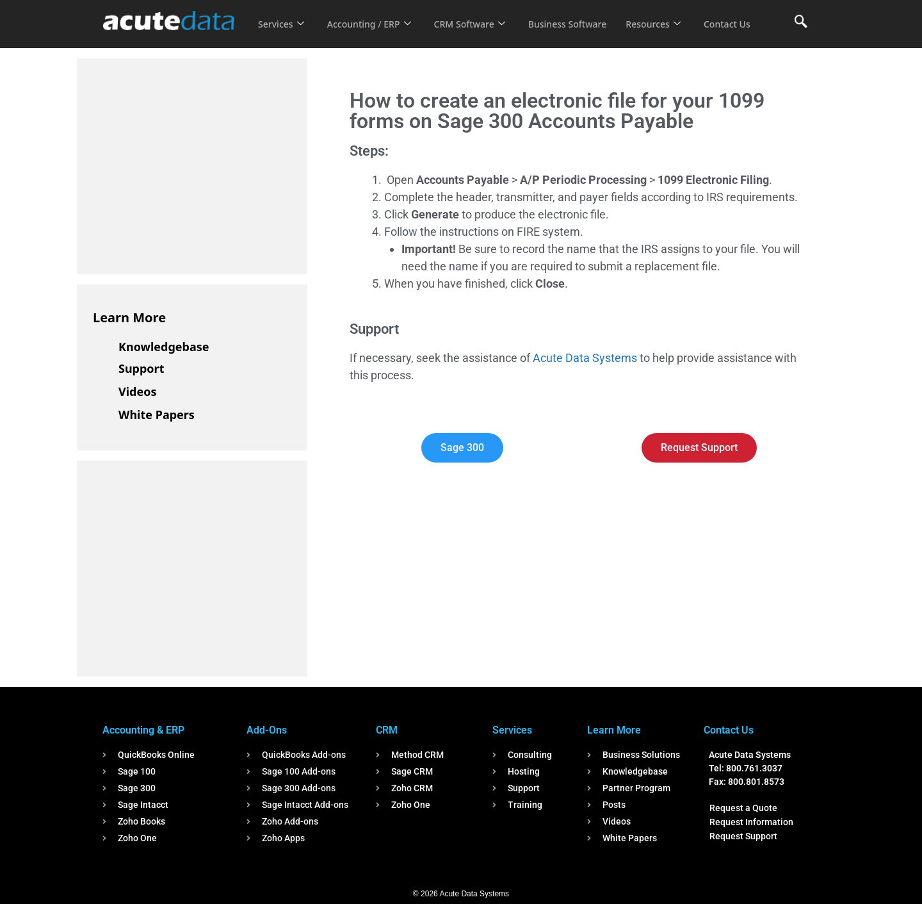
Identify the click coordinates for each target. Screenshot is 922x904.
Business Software (582, 15)
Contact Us (283, 32)
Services (282, 15)
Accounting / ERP (373, 15)
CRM (387, 730)
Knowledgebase (163, 346)
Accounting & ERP (143, 730)
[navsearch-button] (801, 22)
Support (141, 368)
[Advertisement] (189, 164)
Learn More (129, 317)
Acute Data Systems (585, 358)
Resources (671, 15)
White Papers (156, 414)
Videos (137, 391)
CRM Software (479, 15)
